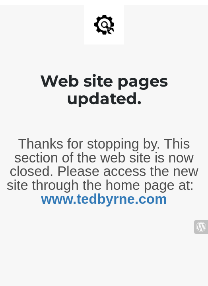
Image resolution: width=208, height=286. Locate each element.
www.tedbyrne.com (104, 199)
